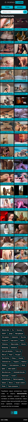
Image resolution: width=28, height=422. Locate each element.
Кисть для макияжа (7, 351)
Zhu (13, 330)
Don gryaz (17, 354)
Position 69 (5, 340)
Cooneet (13, 375)
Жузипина (19, 330)
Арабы (3, 368)
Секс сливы (4, 420)
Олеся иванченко (14, 365)
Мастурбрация (19, 333)
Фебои (22, 340)
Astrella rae (14, 347)
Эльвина (20, 358)
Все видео (20, 7)
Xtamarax (4, 365)
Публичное (5, 344)
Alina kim (23, 344)
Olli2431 (4, 333)
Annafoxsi (24, 361)
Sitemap (25, 419)
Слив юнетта (14, 340)
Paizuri (10, 354)
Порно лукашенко (13, 386)
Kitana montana (14, 344)
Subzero (4, 382)
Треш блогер (5, 358)
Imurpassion (14, 337)
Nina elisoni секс (6, 372)
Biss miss (23, 337)
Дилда (10, 333)
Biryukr (23, 365)
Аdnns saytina (11, 368)
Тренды (7, 7)
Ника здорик (5, 337)
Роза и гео (18, 351)
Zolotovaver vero (6, 361)
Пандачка (16, 361)
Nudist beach (5, 375)
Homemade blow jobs (19, 372)
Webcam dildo (5, 330)
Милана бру (5, 347)
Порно (14, 2)
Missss (11, 382)
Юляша (14, 358)
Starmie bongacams (18, 379)
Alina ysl (4, 354)
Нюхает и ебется (20, 382)
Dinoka (3, 386)
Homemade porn (6, 379)
